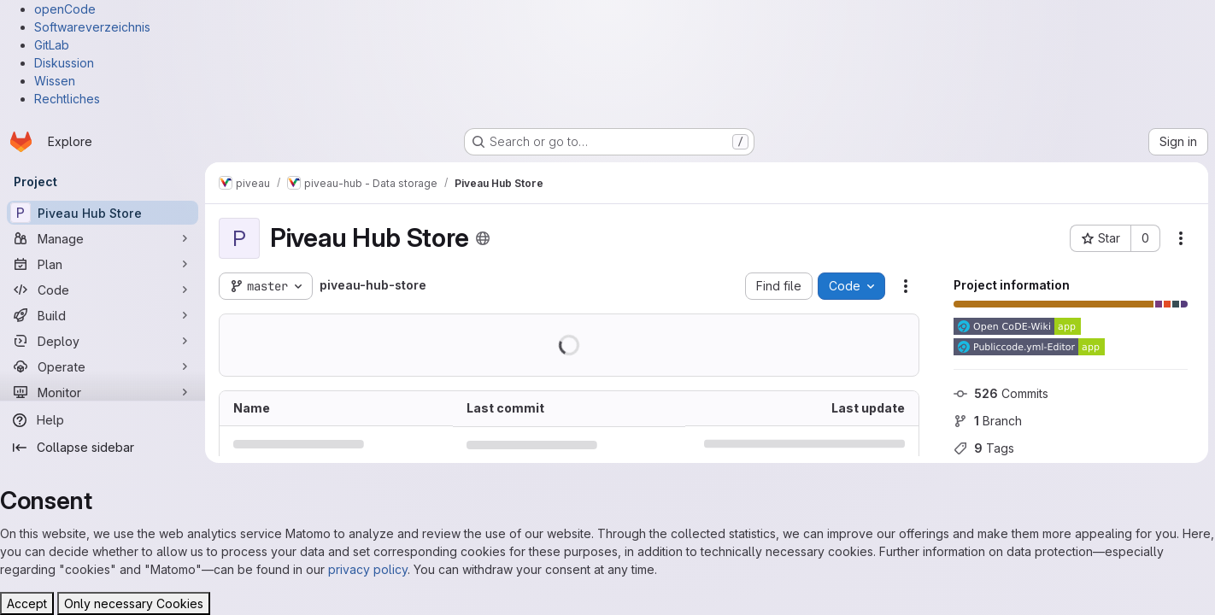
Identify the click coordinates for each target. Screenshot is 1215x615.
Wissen (54, 80)
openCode (65, 9)
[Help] (102, 420)
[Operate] (102, 366)
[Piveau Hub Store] (102, 213)
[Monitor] (102, 392)
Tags (984, 448)
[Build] (102, 315)
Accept (27, 603)
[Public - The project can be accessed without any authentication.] (483, 238)
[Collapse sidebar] (102, 448)
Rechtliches (67, 98)
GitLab (51, 45)
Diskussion (64, 63)
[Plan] (102, 264)
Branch (988, 420)
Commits (1001, 393)
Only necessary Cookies (133, 603)
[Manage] (102, 238)
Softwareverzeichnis (92, 27)
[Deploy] (102, 341)
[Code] (102, 290)
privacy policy (368, 569)
